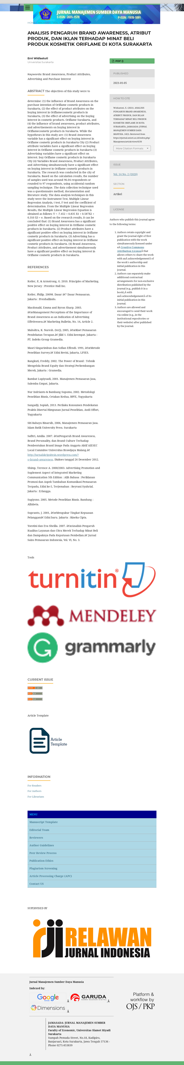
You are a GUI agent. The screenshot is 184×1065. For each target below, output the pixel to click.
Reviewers (36, 837)
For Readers (34, 785)
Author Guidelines (41, 845)
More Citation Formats (129, 148)
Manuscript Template (43, 822)
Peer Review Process (43, 853)
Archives (44, 22)
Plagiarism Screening (43, 868)
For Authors (34, 791)
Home (32, 22)
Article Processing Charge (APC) (50, 876)
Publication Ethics (41, 860)
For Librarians (36, 796)
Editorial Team (39, 830)
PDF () (119, 60)
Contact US (36, 883)
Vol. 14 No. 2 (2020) (65, 22)
